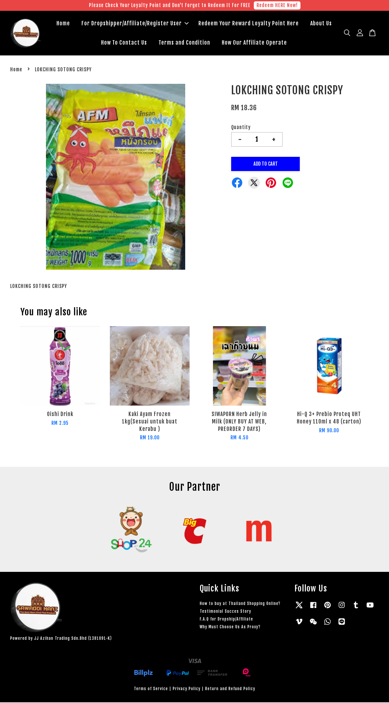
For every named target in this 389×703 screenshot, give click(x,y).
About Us (321, 23)
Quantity (241, 128)
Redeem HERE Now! (277, 5)
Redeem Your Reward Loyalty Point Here (248, 23)
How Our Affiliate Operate (254, 43)
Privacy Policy (186, 689)
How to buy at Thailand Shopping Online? (240, 604)
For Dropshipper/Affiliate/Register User (135, 23)
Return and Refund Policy (230, 689)
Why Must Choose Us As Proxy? (230, 627)
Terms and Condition (184, 43)
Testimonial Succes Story (225, 611)
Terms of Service (151, 689)
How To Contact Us (124, 43)
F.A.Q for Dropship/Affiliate (226, 619)
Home (63, 23)
